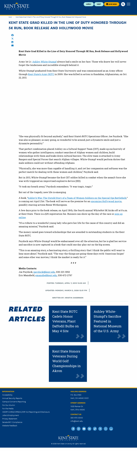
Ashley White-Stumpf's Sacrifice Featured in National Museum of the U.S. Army (107, 321)
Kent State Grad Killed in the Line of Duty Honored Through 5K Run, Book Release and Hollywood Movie (51, 17)
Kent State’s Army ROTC (41, 74)
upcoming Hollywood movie (106, 201)
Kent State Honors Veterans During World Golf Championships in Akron (66, 361)
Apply (88, 4)
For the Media (7, 408)
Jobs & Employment (10, 415)
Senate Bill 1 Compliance (12, 422)
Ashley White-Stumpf (44, 61)
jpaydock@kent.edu (44, 271)
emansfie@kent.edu (46, 275)
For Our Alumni (8, 405)
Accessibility (7, 394)
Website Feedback (9, 425)
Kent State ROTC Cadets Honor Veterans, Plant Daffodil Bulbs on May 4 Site (65, 321)
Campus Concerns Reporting (14, 401)
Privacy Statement (9, 418)
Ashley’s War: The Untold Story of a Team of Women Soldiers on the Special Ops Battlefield (77, 197)
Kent (10, 17)
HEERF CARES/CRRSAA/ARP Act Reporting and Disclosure (26, 411)
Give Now (111, 4)
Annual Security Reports (12, 398)
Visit (99, 4)
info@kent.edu (77, 420)
